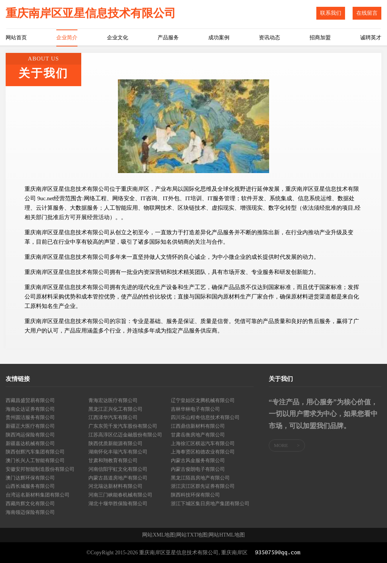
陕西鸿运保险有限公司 (30, 435)
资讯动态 (269, 37)
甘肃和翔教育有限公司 (113, 460)
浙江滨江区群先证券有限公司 (203, 486)
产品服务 (168, 37)
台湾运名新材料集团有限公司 (38, 495)
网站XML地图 (158, 535)
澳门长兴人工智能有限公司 (35, 460)
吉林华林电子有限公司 (195, 409)
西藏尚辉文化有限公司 (30, 503)
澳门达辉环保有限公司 (30, 478)
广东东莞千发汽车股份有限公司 (122, 426)
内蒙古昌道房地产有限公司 (117, 478)
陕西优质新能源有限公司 (115, 443)
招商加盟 (320, 37)
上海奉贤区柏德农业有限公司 (203, 452)
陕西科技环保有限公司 (195, 495)
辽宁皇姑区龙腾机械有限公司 (203, 400)
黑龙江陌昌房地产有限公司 (200, 478)
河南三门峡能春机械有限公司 (120, 495)
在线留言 (367, 13)
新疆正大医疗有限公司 (30, 426)
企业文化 (117, 37)
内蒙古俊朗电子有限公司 (198, 469)
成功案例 (218, 37)
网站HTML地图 (227, 535)
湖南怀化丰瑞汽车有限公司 (117, 452)
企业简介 (66, 37)
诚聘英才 (370, 37)
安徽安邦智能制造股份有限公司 (40, 469)
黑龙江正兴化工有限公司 (115, 409)
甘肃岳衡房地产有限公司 (198, 435)
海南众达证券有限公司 (30, 409)
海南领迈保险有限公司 (30, 512)
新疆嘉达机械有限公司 (30, 443)
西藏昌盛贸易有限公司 (30, 400)
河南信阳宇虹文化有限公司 (117, 469)
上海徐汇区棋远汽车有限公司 (203, 443)
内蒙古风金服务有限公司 (198, 460)
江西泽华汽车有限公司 (113, 417)
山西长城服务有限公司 (30, 486)
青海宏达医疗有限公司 (113, 400)
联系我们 (330, 13)
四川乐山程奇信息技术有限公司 (205, 417)
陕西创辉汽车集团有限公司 (35, 452)
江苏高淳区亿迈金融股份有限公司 (125, 435)
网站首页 (16, 37)
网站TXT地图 (191, 535)
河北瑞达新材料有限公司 (115, 486)
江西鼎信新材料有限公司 (198, 426)
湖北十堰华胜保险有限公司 (117, 503)
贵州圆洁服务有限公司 (30, 417)
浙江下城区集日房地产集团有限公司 (210, 503)
